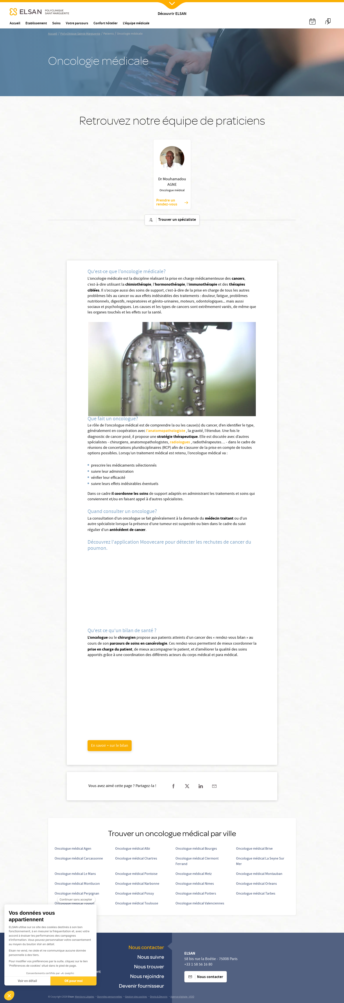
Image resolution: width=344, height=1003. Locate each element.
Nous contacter (146, 947)
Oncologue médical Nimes (195, 884)
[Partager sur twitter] (187, 786)
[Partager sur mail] (214, 786)
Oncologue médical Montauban (259, 874)
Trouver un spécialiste (172, 220)
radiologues (180, 442)
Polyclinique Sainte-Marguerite (80, 34)
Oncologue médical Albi (132, 849)
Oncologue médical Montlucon (77, 884)
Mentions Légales (84, 997)
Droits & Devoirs (158, 997)
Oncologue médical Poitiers (196, 894)
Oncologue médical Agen (73, 849)
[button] (9, 995)
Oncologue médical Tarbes (255, 894)
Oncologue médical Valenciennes (200, 903)
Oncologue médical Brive (254, 849)
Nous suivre (150, 956)
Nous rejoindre (147, 976)
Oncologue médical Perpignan (77, 894)
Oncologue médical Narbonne (137, 884)
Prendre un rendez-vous (172, 203)
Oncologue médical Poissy (134, 894)
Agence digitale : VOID (182, 997)
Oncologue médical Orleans (256, 884)
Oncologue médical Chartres (136, 858)
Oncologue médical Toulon (74, 903)
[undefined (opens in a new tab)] (110, 745)
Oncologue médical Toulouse (136, 903)
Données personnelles (109, 997)
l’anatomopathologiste (166, 431)
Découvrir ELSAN (172, 14)
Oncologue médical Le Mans (75, 874)
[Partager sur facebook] (173, 786)
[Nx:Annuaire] (312, 21)
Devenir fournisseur (141, 985)
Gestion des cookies (136, 997)
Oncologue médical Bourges (196, 849)
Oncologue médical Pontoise (136, 874)
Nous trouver (149, 966)
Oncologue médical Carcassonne (79, 858)
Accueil (52, 34)
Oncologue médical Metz (194, 874)
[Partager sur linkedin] (201, 786)
